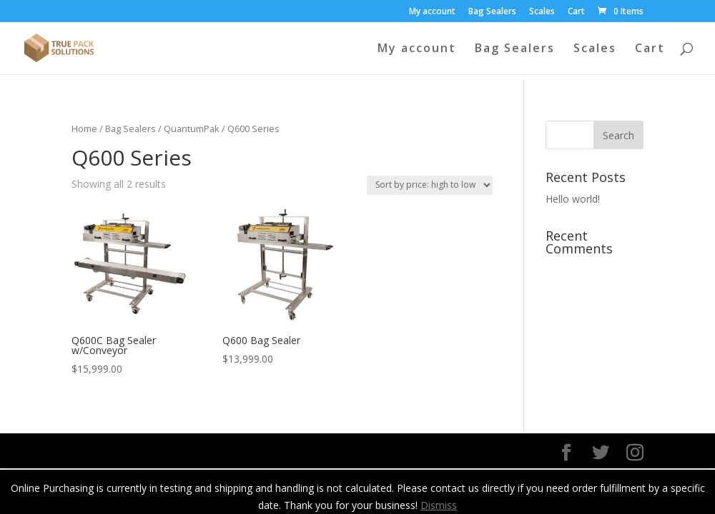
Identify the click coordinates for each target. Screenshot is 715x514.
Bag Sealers (492, 12)
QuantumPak (192, 128)
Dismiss (438, 505)
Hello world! (573, 199)
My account (432, 12)
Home (84, 128)
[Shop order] (430, 185)
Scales (542, 12)
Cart (576, 12)
